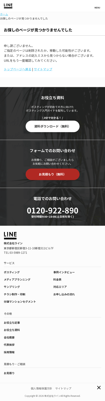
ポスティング (12, 272)
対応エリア (60, 287)
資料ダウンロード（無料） (52, 126)
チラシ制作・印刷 (14, 294)
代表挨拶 (9, 345)
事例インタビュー (64, 272)
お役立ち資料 (12, 330)
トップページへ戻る (17, 69)
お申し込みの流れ (64, 294)
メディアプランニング (17, 279)
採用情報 (9, 352)
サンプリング (12, 287)
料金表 (57, 279)
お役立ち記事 (12, 322)
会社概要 (9, 337)
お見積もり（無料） (52, 174)
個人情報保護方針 (41, 388)
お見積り (9, 373)
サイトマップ (43, 69)
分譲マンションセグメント (20, 301)
